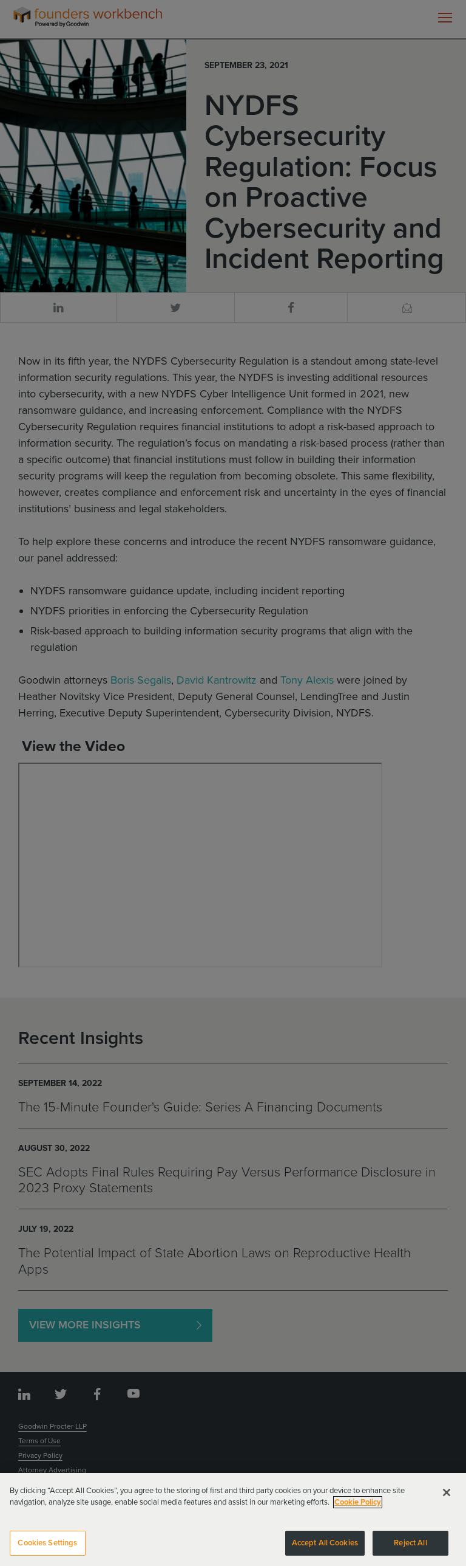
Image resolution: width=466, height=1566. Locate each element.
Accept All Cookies (325, 1549)
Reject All (410, 1549)
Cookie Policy (357, 1508)
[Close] (446, 1498)
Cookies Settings (47, 1549)
